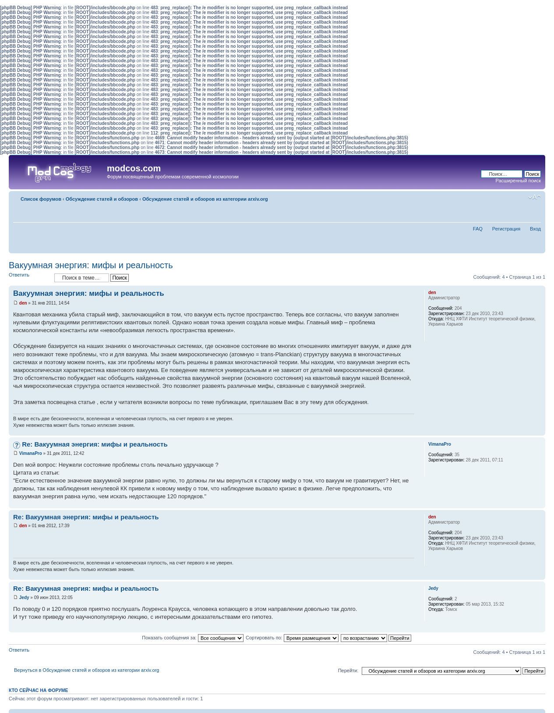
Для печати (521, 197)
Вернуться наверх (538, 431)
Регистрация (506, 228)
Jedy (24, 597)
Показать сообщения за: (192, 637)
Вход (535, 228)
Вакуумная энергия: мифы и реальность (91, 265)
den (23, 303)
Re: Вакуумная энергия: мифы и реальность (95, 444)
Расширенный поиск (518, 180)
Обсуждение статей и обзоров (102, 199)
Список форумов (41, 199)
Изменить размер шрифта (534, 197)
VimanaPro (30, 453)
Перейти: (348, 670)
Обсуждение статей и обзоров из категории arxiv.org (205, 199)
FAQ (478, 228)
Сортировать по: (292, 637)
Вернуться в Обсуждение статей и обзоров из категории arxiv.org (86, 670)
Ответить (29, 277)
